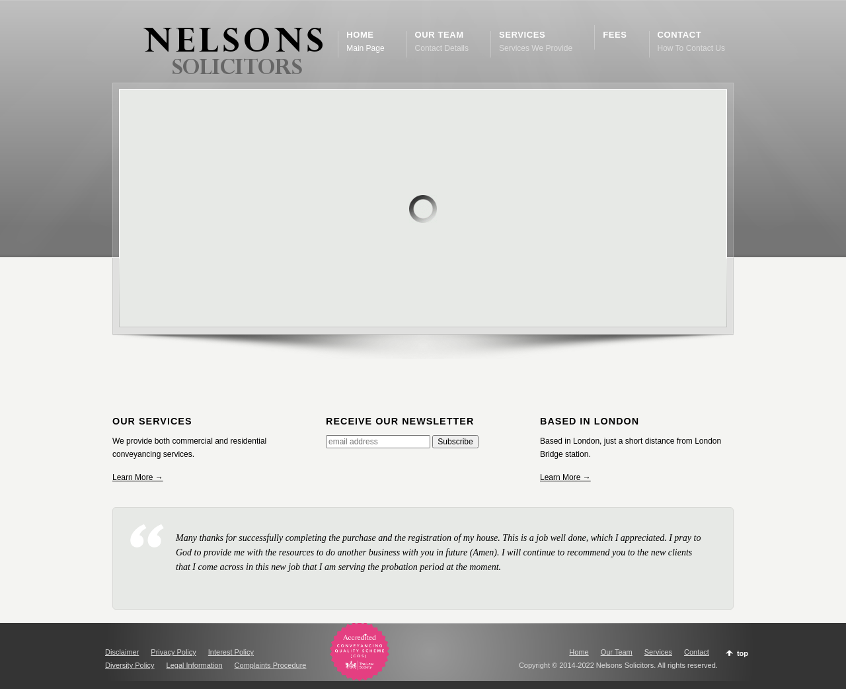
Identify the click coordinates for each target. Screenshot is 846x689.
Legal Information (195, 665)
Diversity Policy (130, 665)
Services (658, 652)
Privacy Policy (173, 652)
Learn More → (137, 477)
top (742, 653)
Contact (696, 652)
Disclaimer (122, 652)
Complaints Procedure (271, 665)
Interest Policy (231, 652)
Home (578, 652)
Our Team (617, 652)
